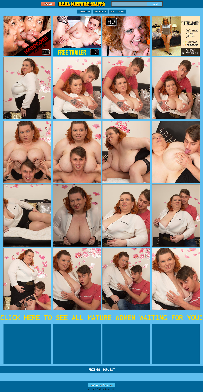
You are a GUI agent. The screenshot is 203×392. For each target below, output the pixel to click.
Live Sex (47, 4)
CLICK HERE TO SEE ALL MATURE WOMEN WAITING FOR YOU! (101, 317)
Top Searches (117, 11)
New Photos (100, 11)
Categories (84, 11)
